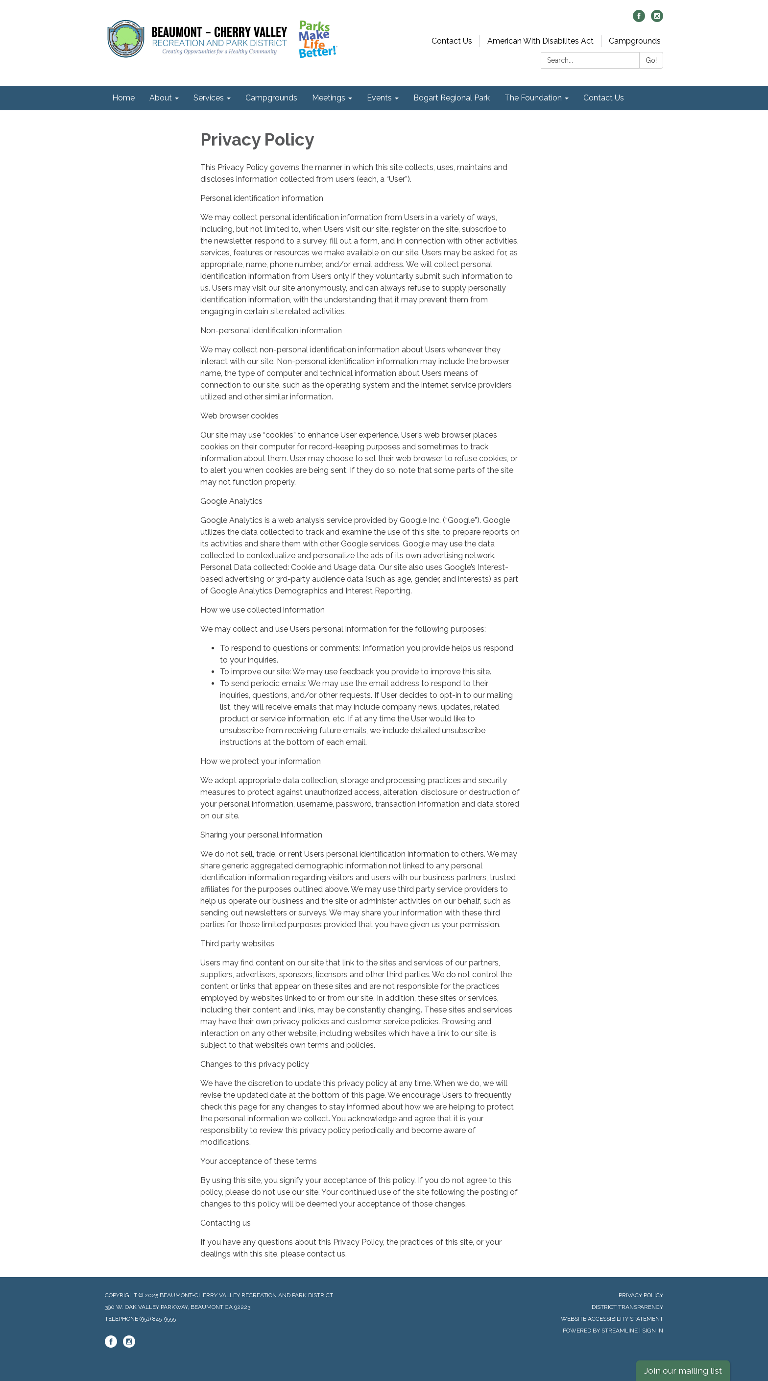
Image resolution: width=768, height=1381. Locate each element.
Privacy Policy (641, 1295)
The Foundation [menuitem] (533, 97)
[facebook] (639, 19)
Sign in (652, 1330)
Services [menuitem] (208, 97)
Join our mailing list (683, 1370)
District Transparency (627, 1307)
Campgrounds (635, 41)
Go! (651, 60)
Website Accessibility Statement (612, 1318)
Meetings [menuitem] (328, 97)
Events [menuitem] (379, 97)
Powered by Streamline (600, 1330)
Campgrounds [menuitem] (271, 97)
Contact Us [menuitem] (603, 97)
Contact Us (452, 41)
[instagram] (657, 19)
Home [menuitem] (123, 97)
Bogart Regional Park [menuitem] (451, 97)
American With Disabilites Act (540, 41)
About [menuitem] (160, 97)
